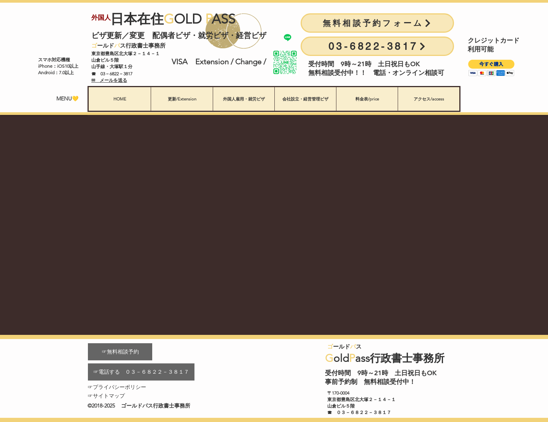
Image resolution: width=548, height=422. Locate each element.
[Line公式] (287, 37)
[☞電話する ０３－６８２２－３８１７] (141, 372)
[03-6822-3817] (377, 46)
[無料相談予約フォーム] (377, 23)
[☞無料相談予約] (120, 352)
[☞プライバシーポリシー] (120, 387)
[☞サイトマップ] (120, 396)
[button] (491, 68)
